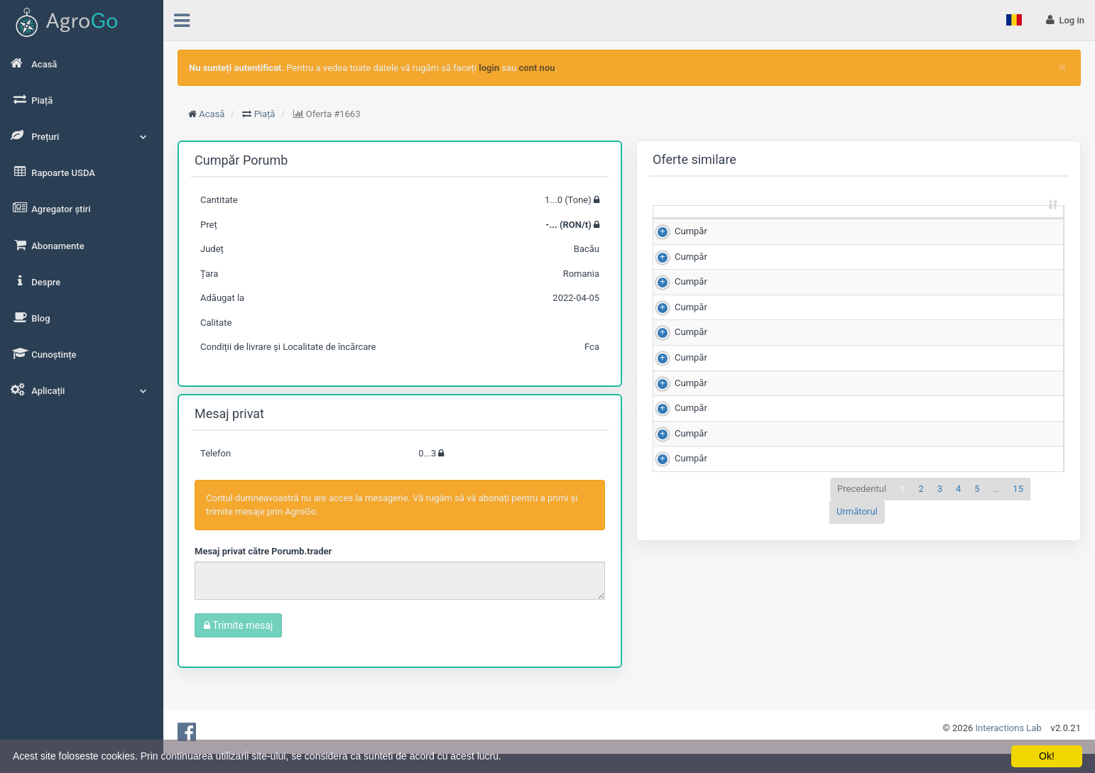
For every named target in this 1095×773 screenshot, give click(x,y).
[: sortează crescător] (683, 225)
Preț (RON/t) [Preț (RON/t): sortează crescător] (813, 224)
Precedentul (861, 667)
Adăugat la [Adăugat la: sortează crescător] (1020, 224)
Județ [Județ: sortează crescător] (958, 231)
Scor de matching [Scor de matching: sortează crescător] (884, 224)
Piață (265, 114)
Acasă (211, 114)
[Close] (1063, 67)
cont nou (537, 67)
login (489, 67)
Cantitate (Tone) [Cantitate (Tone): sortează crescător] (738, 224)
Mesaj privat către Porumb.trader (263, 551)
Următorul (857, 690)
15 (1018, 667)
